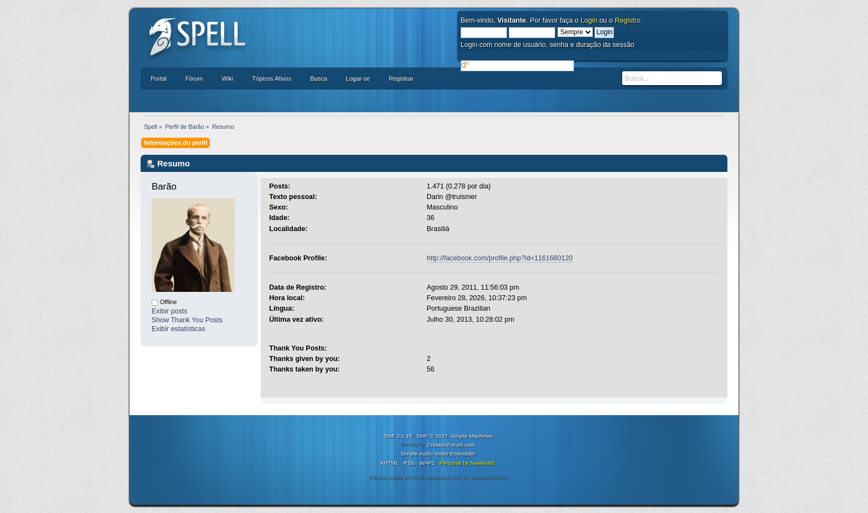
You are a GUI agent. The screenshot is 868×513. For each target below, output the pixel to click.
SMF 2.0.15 (398, 436)
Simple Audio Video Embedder (438, 454)
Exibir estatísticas (178, 329)
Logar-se (358, 78)
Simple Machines (472, 436)
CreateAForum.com (451, 445)
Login (589, 20)
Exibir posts (169, 311)
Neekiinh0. (483, 463)
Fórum (194, 78)
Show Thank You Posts (187, 320)
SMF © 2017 (432, 436)
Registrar (401, 78)
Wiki (228, 78)
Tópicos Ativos (271, 78)
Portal (159, 78)
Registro (627, 20)
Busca (318, 78)
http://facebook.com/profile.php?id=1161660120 (500, 258)
